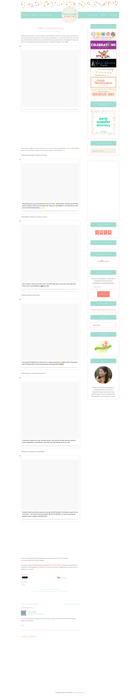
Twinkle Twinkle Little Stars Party (57, 591)
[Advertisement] (50, 130)
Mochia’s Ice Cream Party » (72, 604)
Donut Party (41, 591)
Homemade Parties (103, 261)
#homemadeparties (41, 567)
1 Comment (57, 31)
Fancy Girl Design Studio (79, 692)
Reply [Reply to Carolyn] (22, 625)
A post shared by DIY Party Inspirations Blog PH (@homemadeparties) (42, 109)
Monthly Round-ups (54, 589)
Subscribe (103, 294)
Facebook (33, 560)
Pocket (63, 577)
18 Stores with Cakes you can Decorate (103, 310)
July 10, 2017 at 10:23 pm (36, 614)
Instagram (25, 560)
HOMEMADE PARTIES (70, 14)
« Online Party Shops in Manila (29, 604)
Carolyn (30, 611)
